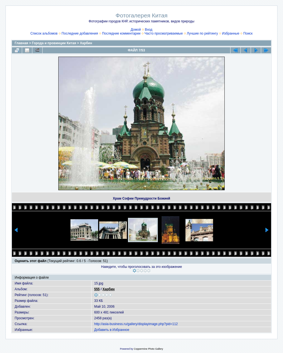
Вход (148, 30)
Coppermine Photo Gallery (148, 348)
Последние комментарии (121, 33)
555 (97, 289)
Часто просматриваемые (164, 33)
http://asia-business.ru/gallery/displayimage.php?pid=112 (136, 324)
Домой (136, 30)
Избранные (230, 33)
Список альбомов (43, 33)
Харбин (86, 43)
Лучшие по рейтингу (202, 33)
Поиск (248, 33)
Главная (21, 43)
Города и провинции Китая (54, 43)
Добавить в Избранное (111, 330)
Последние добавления (80, 33)
